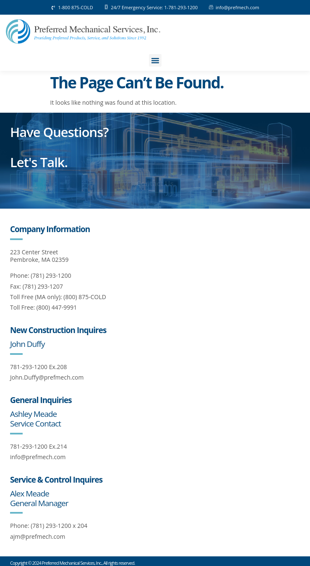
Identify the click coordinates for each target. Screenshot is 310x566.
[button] (155, 60)
